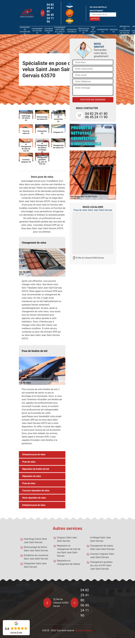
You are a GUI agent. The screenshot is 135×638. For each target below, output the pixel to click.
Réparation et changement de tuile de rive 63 (124, 30)
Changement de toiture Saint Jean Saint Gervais (102, 547)
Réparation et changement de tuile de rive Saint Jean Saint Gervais (68, 550)
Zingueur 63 (113, 31)
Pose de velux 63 (93, 30)
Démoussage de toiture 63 (83, 31)
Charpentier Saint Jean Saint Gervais (35, 565)
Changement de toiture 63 (37, 31)
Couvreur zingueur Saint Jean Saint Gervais (102, 556)
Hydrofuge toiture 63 (72, 31)
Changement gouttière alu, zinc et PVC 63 (60, 30)
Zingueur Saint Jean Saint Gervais (67, 539)
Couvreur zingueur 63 (48, 31)
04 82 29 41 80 (50, 8)
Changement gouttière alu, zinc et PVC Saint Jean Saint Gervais (101, 565)
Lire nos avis (16, 632)
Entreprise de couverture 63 (25, 30)
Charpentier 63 (102, 31)
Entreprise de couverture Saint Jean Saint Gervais (36, 557)
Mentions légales (84, 630)
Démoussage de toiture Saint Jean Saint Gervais (36, 549)
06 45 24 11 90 (50, 18)
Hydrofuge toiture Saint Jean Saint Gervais (35, 541)
